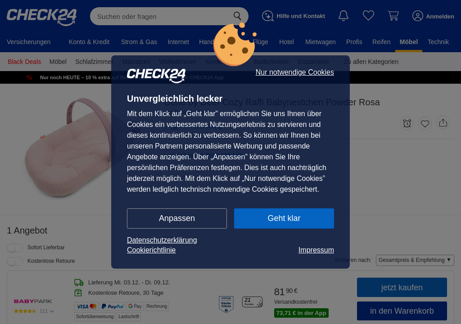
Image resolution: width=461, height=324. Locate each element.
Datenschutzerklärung (162, 240)
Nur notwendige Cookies (295, 72)
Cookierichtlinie (151, 250)
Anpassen (177, 218)
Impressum (316, 250)
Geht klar (283, 218)
